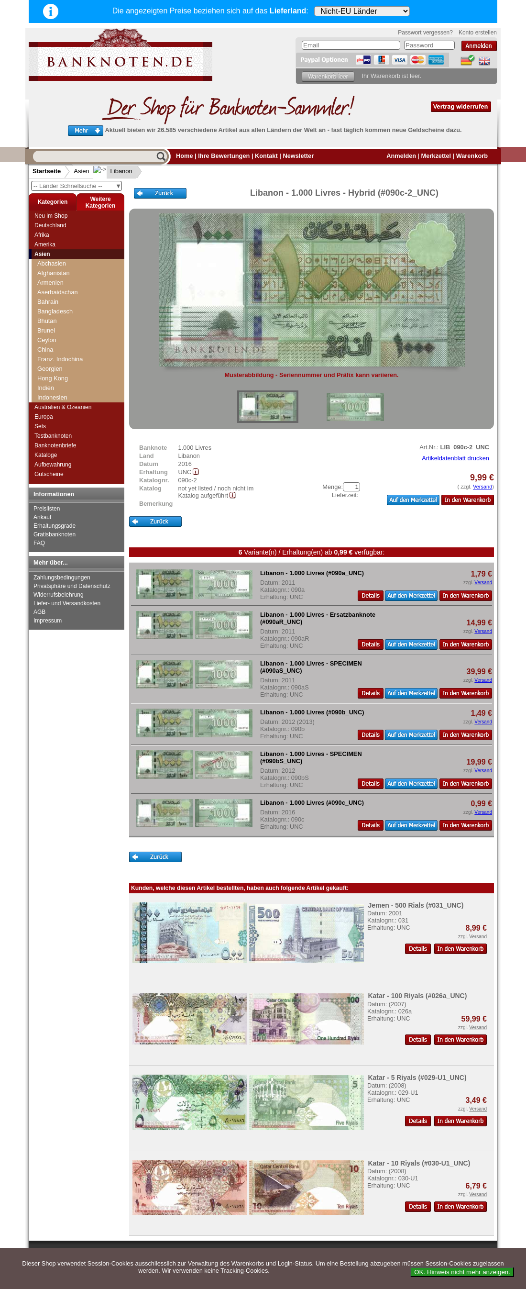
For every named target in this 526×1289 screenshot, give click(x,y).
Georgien (50, 368)
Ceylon (46, 340)
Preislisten (46, 508)
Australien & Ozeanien (62, 407)
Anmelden (401, 155)
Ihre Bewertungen (224, 155)
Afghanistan (53, 273)
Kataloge (45, 455)
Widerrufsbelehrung (58, 594)
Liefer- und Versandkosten (66, 603)
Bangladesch (55, 311)
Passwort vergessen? (425, 32)
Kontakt (266, 155)
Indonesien (52, 397)
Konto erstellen (478, 32)
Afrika (41, 235)
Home (184, 155)
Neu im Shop (50, 215)
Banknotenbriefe (55, 445)
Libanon (114, 171)
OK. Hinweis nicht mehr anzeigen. (462, 1272)
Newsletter (298, 155)
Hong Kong (52, 378)
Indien (45, 387)
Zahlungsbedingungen (61, 577)
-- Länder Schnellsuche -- (77, 185)
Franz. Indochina (60, 359)
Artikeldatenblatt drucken (455, 458)
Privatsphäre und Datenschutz (71, 586)
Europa (43, 416)
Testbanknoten (53, 436)
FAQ (39, 543)
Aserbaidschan (57, 292)
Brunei (46, 330)
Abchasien (51, 263)
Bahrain (47, 301)
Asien (81, 171)
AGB (39, 612)
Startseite (47, 171)
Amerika (44, 244)
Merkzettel (436, 155)
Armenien (50, 282)
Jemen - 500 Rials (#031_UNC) (415, 905)
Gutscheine (49, 474)
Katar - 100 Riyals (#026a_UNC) (417, 996)
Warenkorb (472, 155)
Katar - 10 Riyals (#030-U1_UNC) (419, 1163)
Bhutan (47, 320)
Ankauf (42, 517)
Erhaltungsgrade (54, 525)
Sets (40, 426)
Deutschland (50, 225)
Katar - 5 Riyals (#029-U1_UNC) (417, 1077)
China (45, 349)
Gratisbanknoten (54, 534)
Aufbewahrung (52, 464)
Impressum (47, 620)
